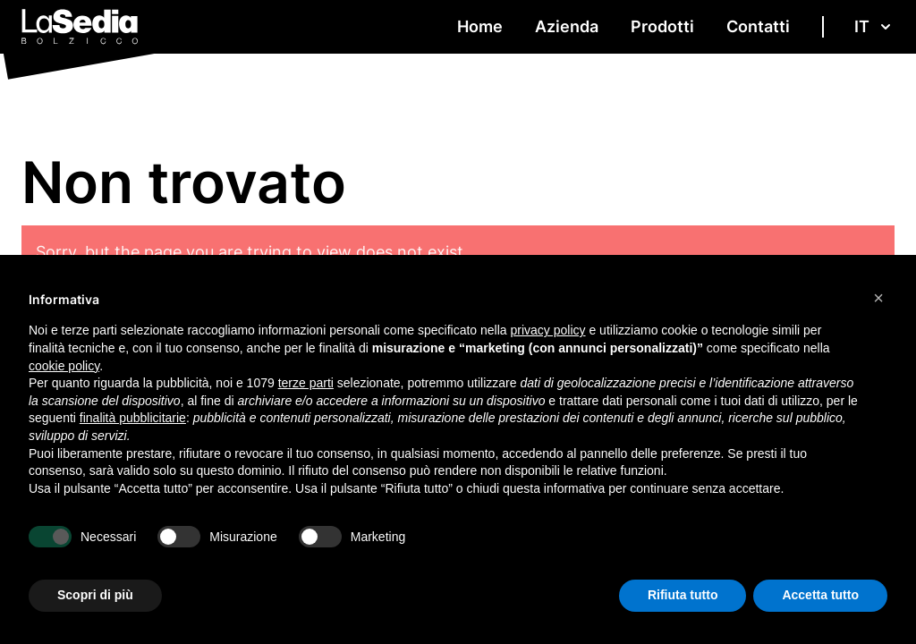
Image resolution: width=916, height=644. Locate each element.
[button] (878, 298)
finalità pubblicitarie (133, 418)
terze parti (306, 383)
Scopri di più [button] (95, 595)
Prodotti (662, 26)
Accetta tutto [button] (820, 595)
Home (480, 26)
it (874, 26)
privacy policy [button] (548, 330)
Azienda (566, 26)
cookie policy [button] (64, 366)
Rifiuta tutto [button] (683, 595)
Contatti (758, 26)
